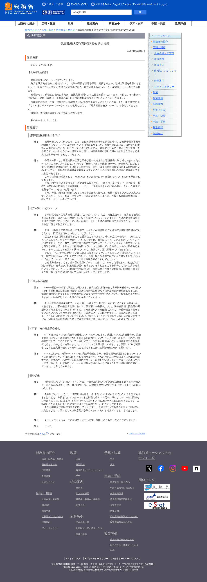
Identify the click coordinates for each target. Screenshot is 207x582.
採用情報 (46, 470)
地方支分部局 (82, 493)
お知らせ (158, 133)
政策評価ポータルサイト (122, 539)
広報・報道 (48, 23)
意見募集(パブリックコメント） (89, 472)
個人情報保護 (116, 493)
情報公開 (114, 510)
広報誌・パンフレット (165, 72)
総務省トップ (32, 29)
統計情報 (80, 464)
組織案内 (92, 23)
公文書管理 (115, 505)
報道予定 (159, 65)
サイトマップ (73, 559)
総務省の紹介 (26, 23)
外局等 (79, 487)
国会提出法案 (82, 522)
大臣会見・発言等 (65, 29)
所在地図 (149, 564)
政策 (70, 23)
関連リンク (147, 481)
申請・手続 (158, 23)
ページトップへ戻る (137, 433)
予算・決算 (136, 23)
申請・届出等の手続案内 (122, 487)
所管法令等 (159, 110)
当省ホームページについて (127, 559)
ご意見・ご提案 (55, 4)
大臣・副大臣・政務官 (52, 458)
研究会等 (80, 505)
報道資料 (159, 59)
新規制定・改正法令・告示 (89, 528)
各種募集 (46, 476)
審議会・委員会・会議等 (88, 499)
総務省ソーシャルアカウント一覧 (155, 455)
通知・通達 (81, 534)
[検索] (101, 12)
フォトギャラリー (164, 86)
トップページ (162, 35)
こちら (44, 434)
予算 (112, 458)
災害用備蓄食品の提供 (121, 522)
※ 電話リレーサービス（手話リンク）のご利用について (116, 567)
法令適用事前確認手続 (121, 499)
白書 (78, 458)
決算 (112, 464)
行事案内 (159, 80)
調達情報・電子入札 (120, 482)
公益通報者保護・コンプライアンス (124, 518)
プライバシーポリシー (97, 559)
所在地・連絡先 (49, 464)
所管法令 (114, 23)
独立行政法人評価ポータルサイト (124, 547)
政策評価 (180, 23)
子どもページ (48, 482)
